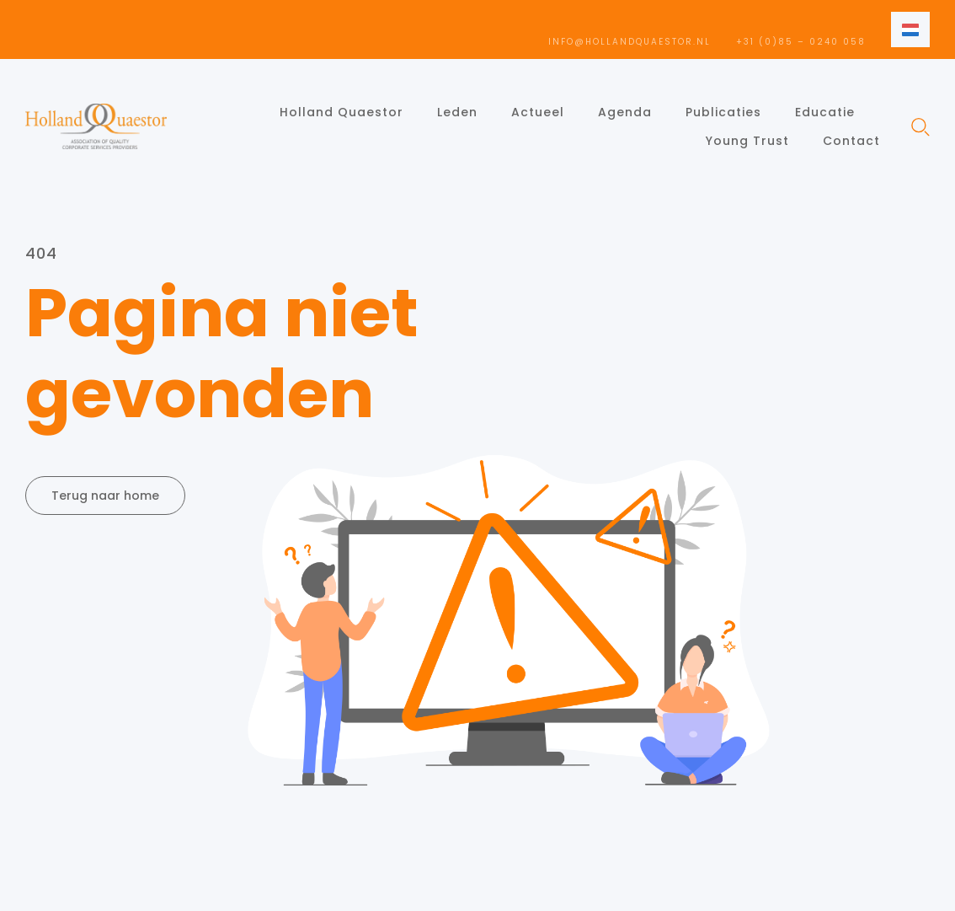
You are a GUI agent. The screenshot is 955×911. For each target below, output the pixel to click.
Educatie (825, 112)
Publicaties (723, 112)
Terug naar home (105, 495)
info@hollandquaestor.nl (629, 41)
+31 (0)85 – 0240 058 (801, 41)
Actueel (537, 112)
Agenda (625, 112)
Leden (457, 112)
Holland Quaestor (341, 112)
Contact (851, 140)
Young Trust (747, 140)
